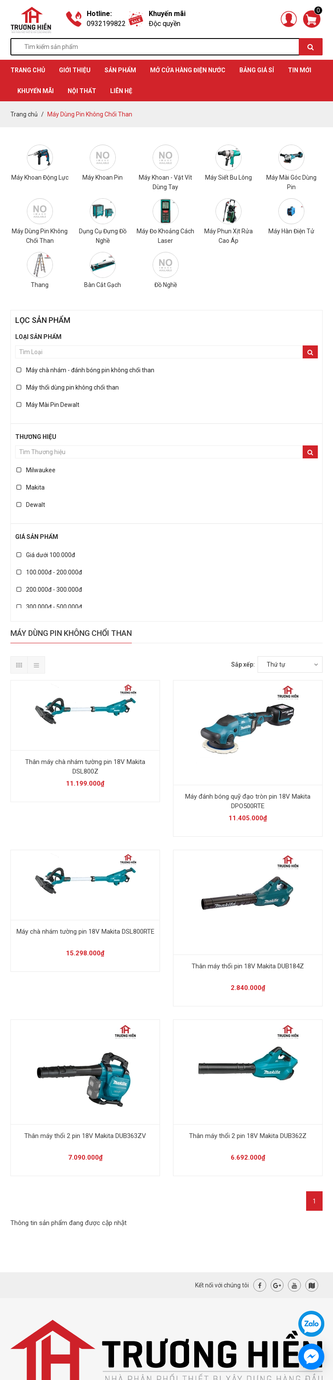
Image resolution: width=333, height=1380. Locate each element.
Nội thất (82, 90)
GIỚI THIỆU (75, 70)
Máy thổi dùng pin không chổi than (67, 387)
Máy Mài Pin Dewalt (47, 404)
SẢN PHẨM (120, 70)
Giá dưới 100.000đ (45, 554)
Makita (30, 487)
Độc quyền (164, 23)
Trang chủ (24, 114)
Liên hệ (121, 90)
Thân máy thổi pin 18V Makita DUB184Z (248, 966)
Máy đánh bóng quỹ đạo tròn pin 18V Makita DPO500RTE (247, 801)
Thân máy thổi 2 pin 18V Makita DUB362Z (248, 1136)
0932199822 (106, 23)
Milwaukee (36, 470)
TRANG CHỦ (27, 70)
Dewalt (30, 504)
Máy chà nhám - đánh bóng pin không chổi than (85, 370)
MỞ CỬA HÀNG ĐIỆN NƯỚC (187, 70)
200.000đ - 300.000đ (49, 589)
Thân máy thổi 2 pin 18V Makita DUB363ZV (85, 1136)
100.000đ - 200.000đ (49, 572)
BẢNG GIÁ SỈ (256, 70)
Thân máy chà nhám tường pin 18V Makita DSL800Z (85, 766)
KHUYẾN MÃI (35, 90)
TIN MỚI (299, 70)
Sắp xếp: (243, 664)
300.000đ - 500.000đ (49, 606)
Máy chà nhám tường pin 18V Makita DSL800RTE (85, 931)
